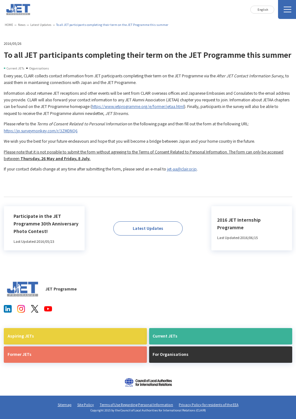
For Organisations (171, 354)
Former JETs (20, 354)
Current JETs (165, 336)
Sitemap (65, 404)
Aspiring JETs (21, 336)
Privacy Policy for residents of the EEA (208, 404)
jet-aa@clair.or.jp (182, 169)
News (22, 24)
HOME (9, 24)
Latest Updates (40, 24)
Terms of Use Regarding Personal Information (136, 404)
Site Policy (85, 404)
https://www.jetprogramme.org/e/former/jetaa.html (138, 106)
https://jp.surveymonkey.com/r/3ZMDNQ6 (41, 131)
